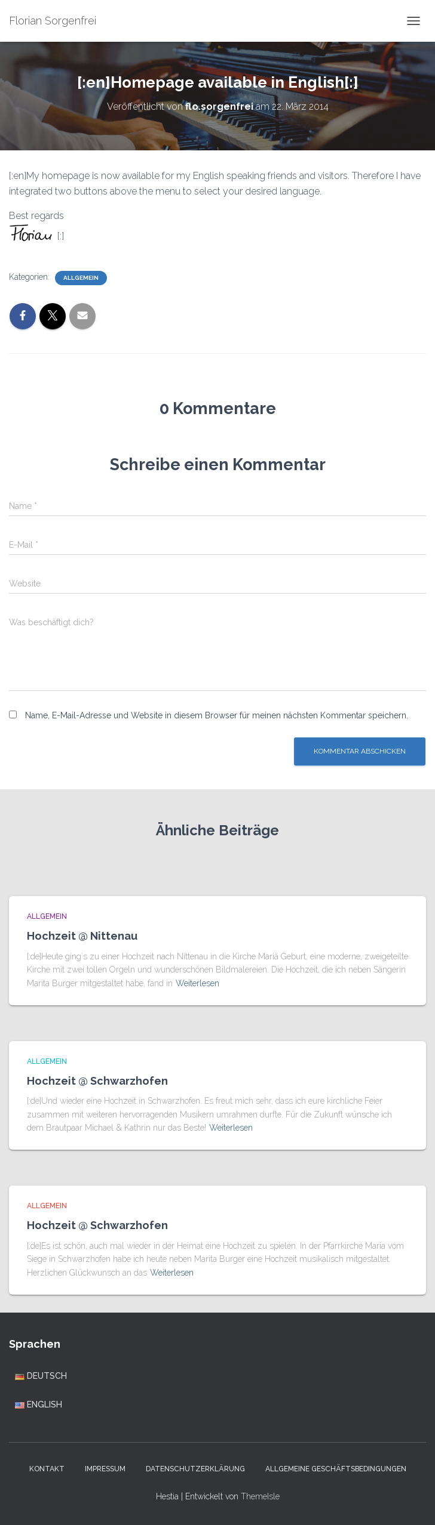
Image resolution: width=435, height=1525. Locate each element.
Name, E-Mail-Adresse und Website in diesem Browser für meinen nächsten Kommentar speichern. (216, 715)
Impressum (105, 1469)
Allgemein (81, 277)
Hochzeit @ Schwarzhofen (97, 1081)
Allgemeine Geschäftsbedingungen (335, 1469)
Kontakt (47, 1469)
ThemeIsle (260, 1496)
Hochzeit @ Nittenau (82, 936)
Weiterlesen (197, 983)
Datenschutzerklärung (195, 1469)
